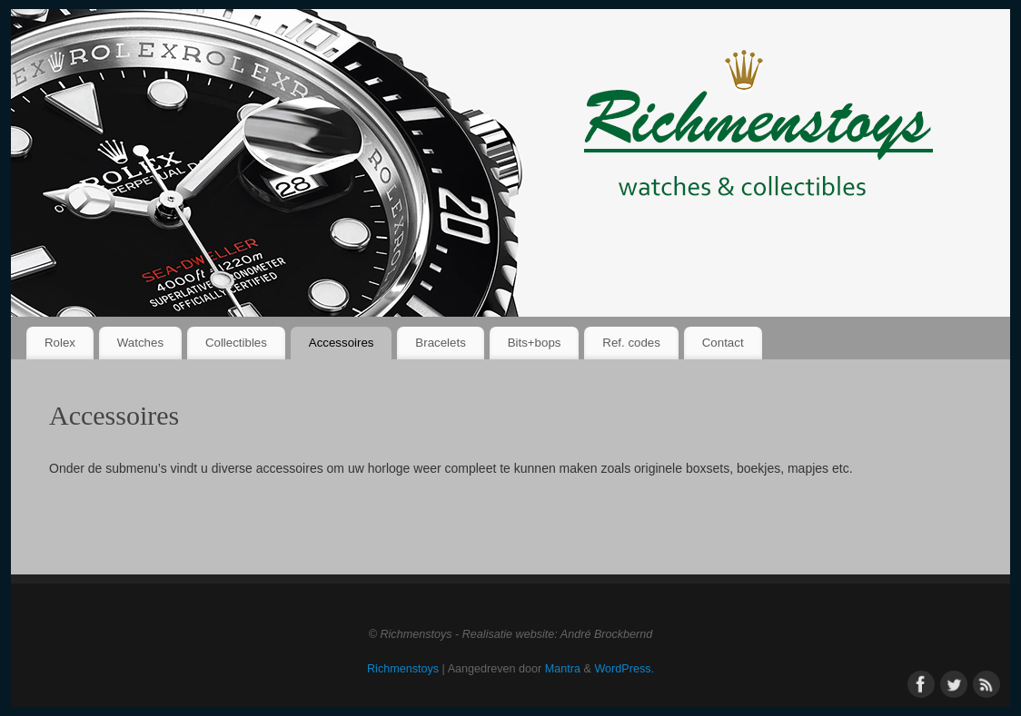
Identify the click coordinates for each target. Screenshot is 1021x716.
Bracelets (440, 342)
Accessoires (341, 342)
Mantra (562, 668)
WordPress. (624, 668)
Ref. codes (631, 342)
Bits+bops (534, 342)
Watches (140, 342)
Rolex (60, 342)
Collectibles (236, 342)
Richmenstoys (403, 668)
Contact (723, 342)
